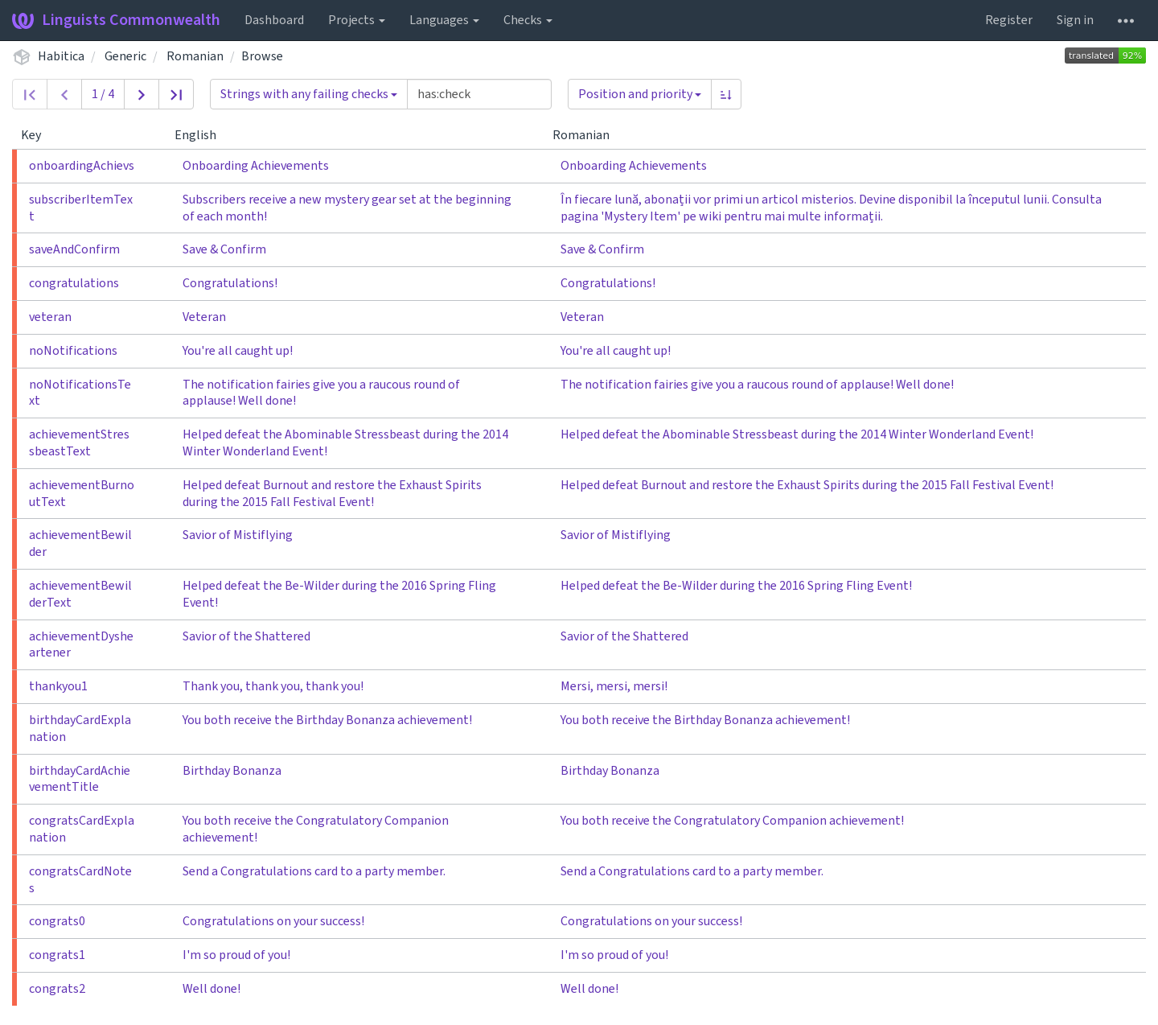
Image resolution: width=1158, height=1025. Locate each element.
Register (1009, 20)
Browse (262, 56)
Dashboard (274, 20)
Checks (527, 20)
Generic (125, 56)
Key (37, 135)
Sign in (1075, 20)
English (202, 135)
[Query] (479, 94)
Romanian (195, 56)
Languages (444, 20)
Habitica (61, 56)
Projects (356, 20)
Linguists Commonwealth (116, 20)
